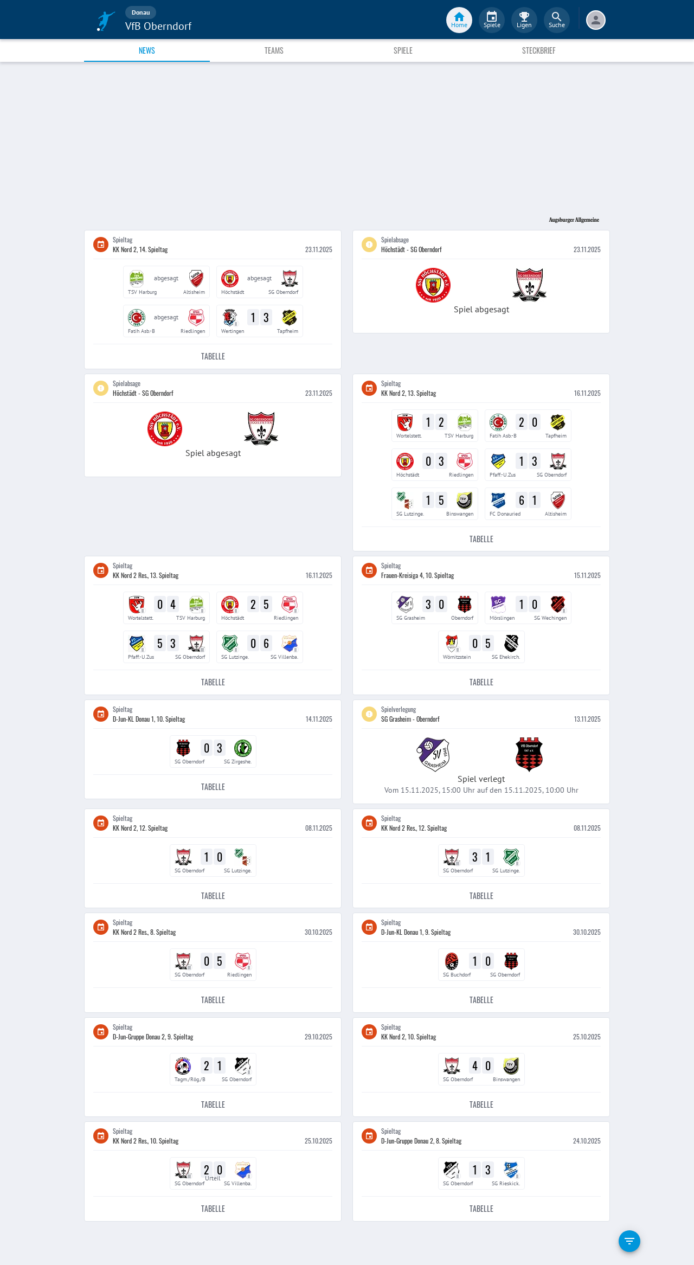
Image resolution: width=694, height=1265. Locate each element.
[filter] (629, 1241)
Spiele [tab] (403, 50)
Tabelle (212, 356)
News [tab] (147, 50)
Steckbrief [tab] (538, 50)
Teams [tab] (274, 50)
